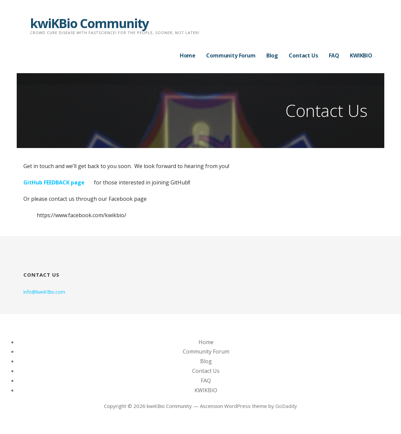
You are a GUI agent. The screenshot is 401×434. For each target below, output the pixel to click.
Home (187, 55)
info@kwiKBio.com (44, 291)
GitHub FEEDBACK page (54, 182)
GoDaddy (286, 406)
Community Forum (231, 55)
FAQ (334, 55)
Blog (272, 55)
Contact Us (303, 55)
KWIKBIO (361, 55)
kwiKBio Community (89, 23)
